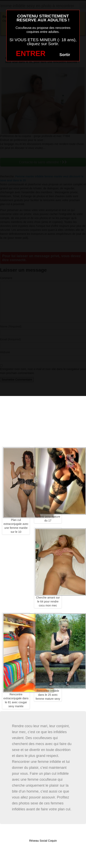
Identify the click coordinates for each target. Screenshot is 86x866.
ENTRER (30, 53)
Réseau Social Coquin (43, 840)
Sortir (64, 54)
